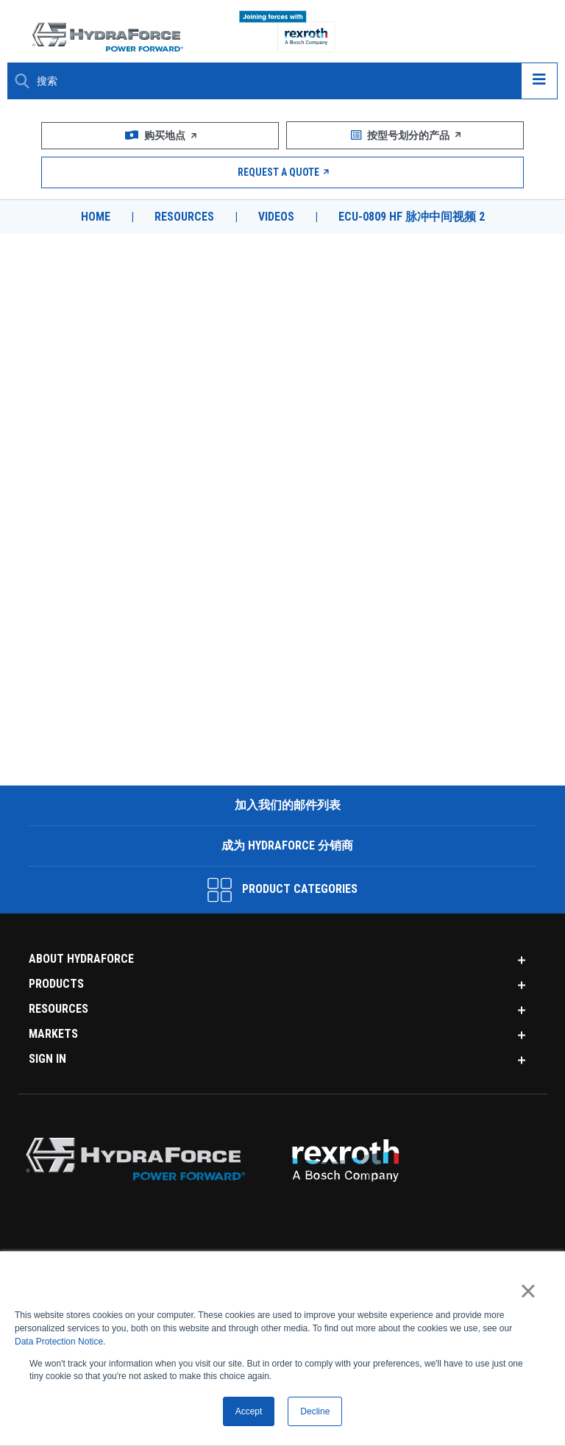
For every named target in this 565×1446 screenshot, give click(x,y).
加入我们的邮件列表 (286, 805)
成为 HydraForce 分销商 (286, 845)
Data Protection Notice (59, 1341)
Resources (184, 217)
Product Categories (282, 889)
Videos (276, 217)
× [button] (527, 1290)
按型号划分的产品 (405, 135)
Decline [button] (315, 1411)
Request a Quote (282, 172)
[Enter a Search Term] (273, 81)
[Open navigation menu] (539, 81)
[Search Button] (22, 81)
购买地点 (160, 135)
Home (95, 217)
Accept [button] (249, 1411)
